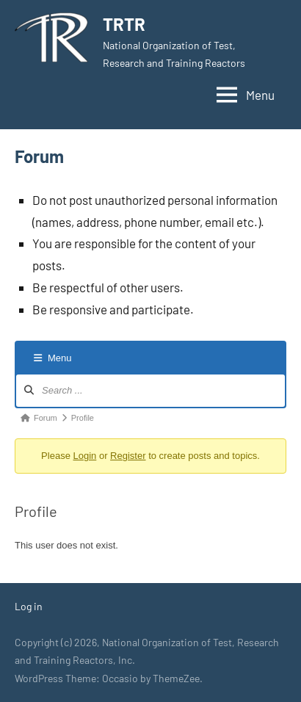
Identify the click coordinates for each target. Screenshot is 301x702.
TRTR (124, 24)
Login (84, 455)
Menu (53, 357)
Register (127, 455)
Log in (29, 606)
